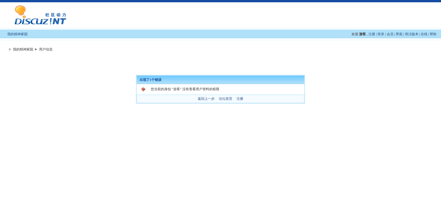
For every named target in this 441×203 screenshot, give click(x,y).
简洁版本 (411, 34)
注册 (371, 34)
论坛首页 (225, 99)
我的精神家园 (17, 34)
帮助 (433, 34)
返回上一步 (206, 99)
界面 (399, 34)
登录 (380, 34)
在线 (424, 34)
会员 (390, 34)
